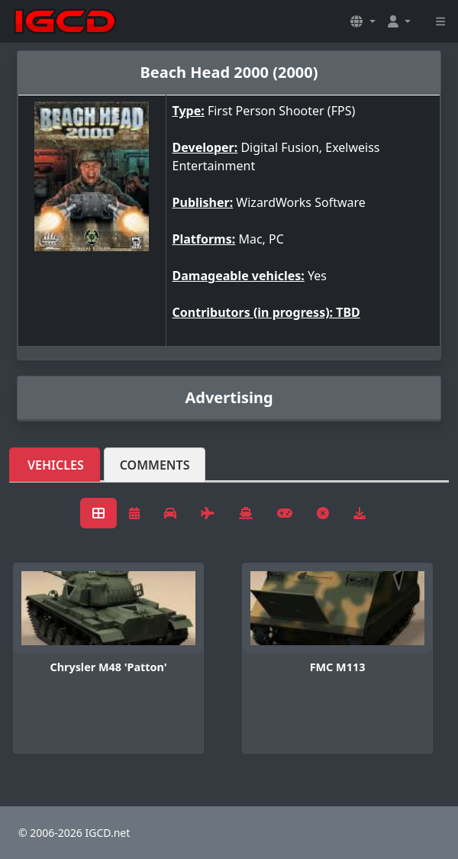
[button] (362, 21)
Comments (155, 465)
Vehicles (55, 465)
